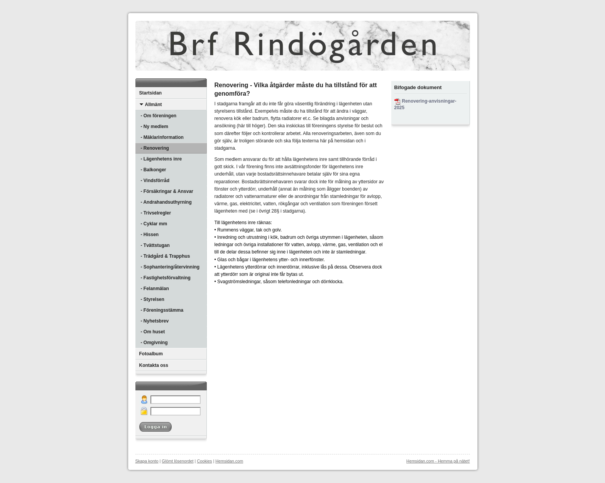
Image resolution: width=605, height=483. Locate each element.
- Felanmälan (155, 288)
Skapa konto (147, 461)
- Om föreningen (159, 115)
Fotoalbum (151, 353)
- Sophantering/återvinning (170, 267)
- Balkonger (153, 169)
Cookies (204, 461)
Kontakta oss (153, 365)
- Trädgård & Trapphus (165, 256)
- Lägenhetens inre (161, 159)
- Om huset (153, 331)
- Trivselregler (156, 213)
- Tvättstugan (155, 245)
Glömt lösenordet (177, 461)
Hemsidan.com (229, 461)
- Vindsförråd (155, 180)
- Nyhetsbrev (155, 321)
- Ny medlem (154, 126)
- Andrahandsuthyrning (166, 202)
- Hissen (150, 234)
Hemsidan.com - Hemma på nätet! (438, 461)
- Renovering (155, 148)
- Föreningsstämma (162, 310)
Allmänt (150, 104)
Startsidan (150, 93)
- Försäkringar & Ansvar (167, 191)
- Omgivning (154, 342)
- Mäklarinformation (162, 137)
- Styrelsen (152, 299)
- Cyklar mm (154, 223)
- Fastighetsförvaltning (166, 277)
